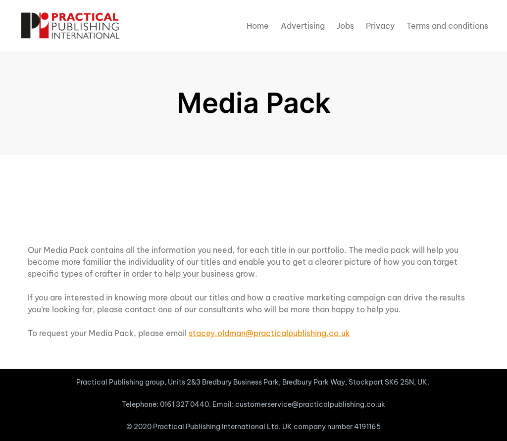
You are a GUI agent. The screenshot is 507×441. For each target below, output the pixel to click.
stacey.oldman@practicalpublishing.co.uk (269, 333)
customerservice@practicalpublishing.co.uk (310, 404)
